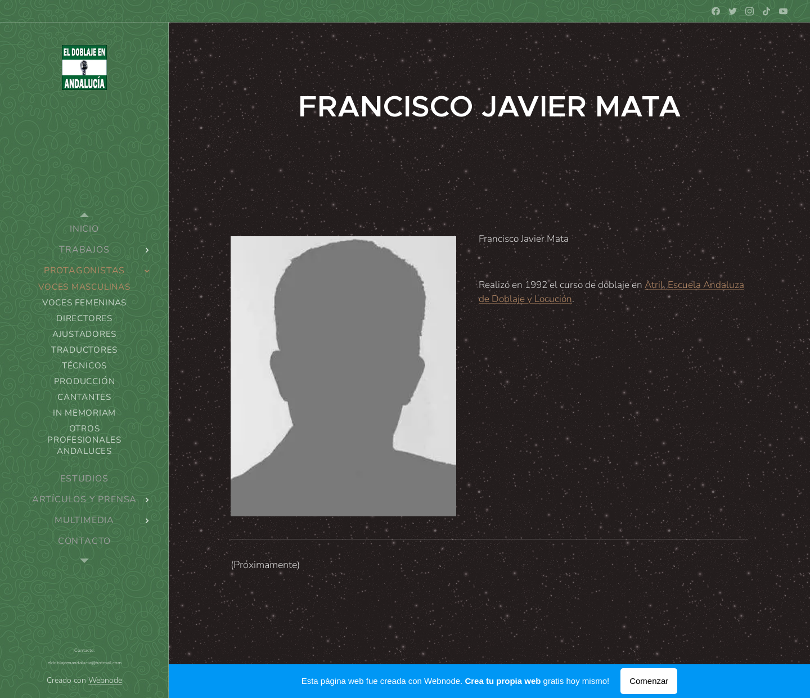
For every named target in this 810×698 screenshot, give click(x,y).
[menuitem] (84, 229)
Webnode (105, 680)
